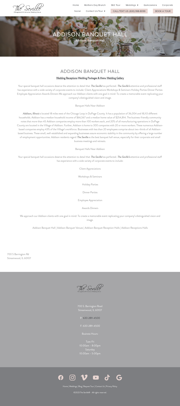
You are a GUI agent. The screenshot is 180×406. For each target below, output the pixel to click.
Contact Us (100, 386)
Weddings (132, 5)
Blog (80, 386)
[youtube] (95, 377)
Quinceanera (150, 5)
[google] (119, 377)
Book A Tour (163, 11)
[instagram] (72, 377)
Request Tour (88, 386)
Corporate (167, 5)
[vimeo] (84, 377)
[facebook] (60, 377)
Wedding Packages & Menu (92, 78)
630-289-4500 (91, 318)
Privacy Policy (111, 386)
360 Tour (115, 5)
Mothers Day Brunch (95, 5)
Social (77, 11)
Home (76, 5)
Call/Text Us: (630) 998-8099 (129, 11)
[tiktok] (107, 377)
